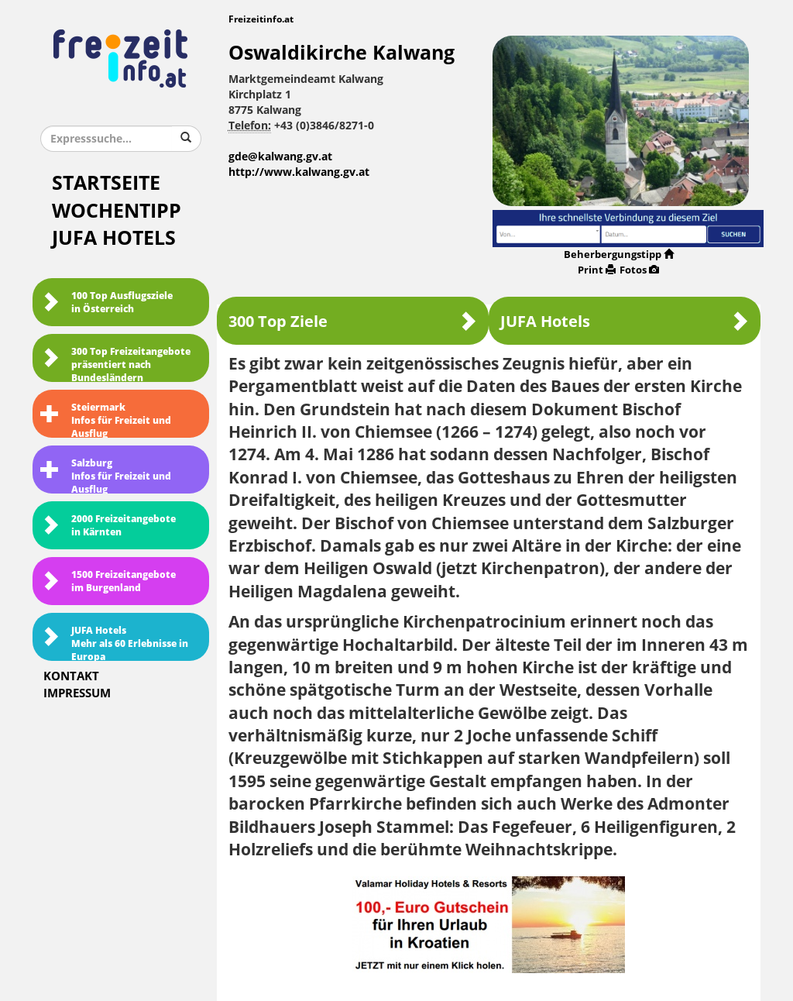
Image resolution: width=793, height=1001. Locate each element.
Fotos (639, 270)
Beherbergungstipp (619, 254)
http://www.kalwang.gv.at (298, 172)
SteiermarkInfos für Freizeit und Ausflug (105, 420)
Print (597, 270)
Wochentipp (116, 211)
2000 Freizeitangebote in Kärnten (108, 526)
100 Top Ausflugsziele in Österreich (106, 303)
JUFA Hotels (114, 238)
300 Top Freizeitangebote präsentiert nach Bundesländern (115, 364)
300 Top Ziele (352, 321)
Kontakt (71, 676)
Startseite (106, 183)
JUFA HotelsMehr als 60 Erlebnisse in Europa (114, 643)
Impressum (77, 693)
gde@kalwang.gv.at (280, 156)
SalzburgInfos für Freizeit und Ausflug (105, 476)
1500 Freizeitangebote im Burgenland (108, 581)
